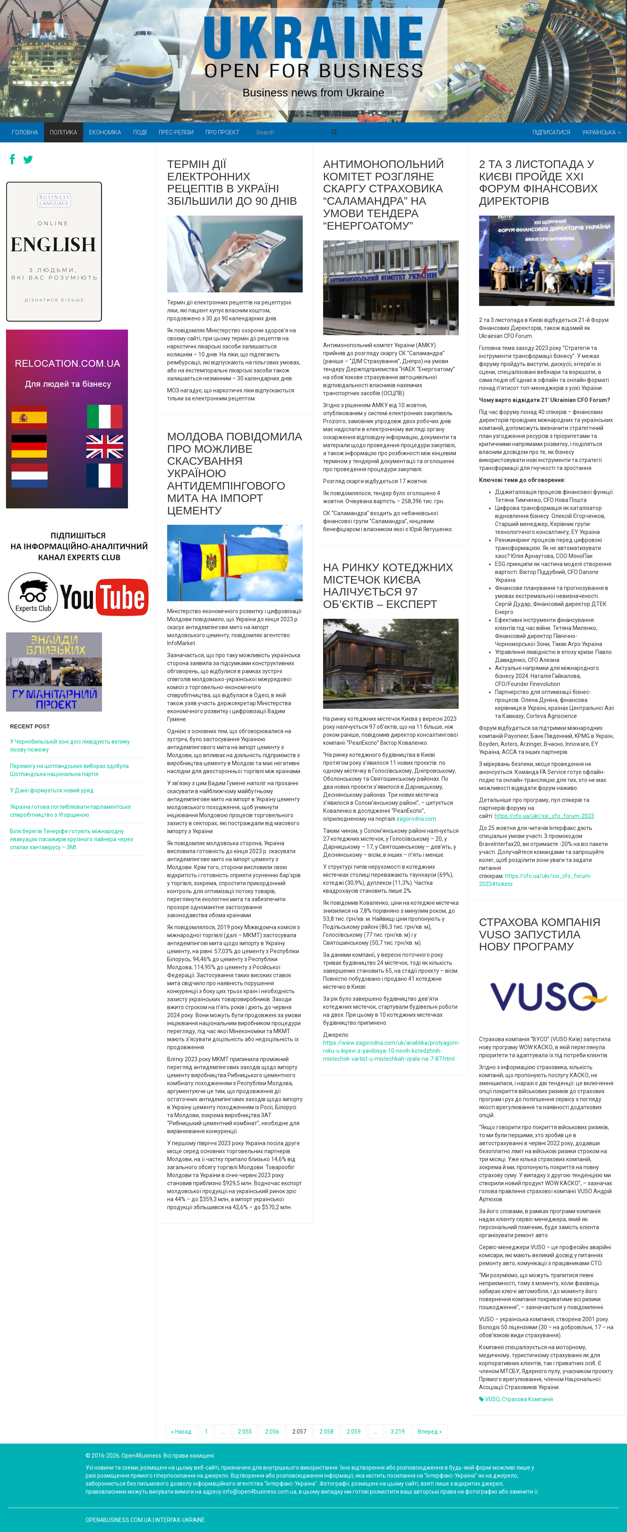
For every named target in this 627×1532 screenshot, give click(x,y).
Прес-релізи (176, 132)
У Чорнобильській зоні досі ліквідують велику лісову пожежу (70, 745)
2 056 (272, 1431)
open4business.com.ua (119, 1520)
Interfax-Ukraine (180, 1520)
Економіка (105, 132)
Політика (63, 132)
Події (140, 132)
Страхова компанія (527, 1399)
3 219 (398, 1431)
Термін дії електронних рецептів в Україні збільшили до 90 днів (232, 182)
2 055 (245, 1431)
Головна (25, 132)
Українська (601, 132)
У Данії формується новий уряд (52, 790)
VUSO (492, 1399)
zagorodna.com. (416, 819)
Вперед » (430, 1431)
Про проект (223, 132)
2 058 (326, 1431)
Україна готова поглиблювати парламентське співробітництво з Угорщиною (70, 811)
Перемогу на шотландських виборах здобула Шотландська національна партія (69, 770)
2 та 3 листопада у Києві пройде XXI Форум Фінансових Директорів (538, 182)
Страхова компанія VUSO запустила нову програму (540, 934)
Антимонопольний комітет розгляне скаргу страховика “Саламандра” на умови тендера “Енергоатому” (383, 195)
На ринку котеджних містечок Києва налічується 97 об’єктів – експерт (388, 585)
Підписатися (551, 132)
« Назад (181, 1431)
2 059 (354, 1431)
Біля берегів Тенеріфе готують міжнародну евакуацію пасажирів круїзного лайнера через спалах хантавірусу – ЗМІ (71, 839)
